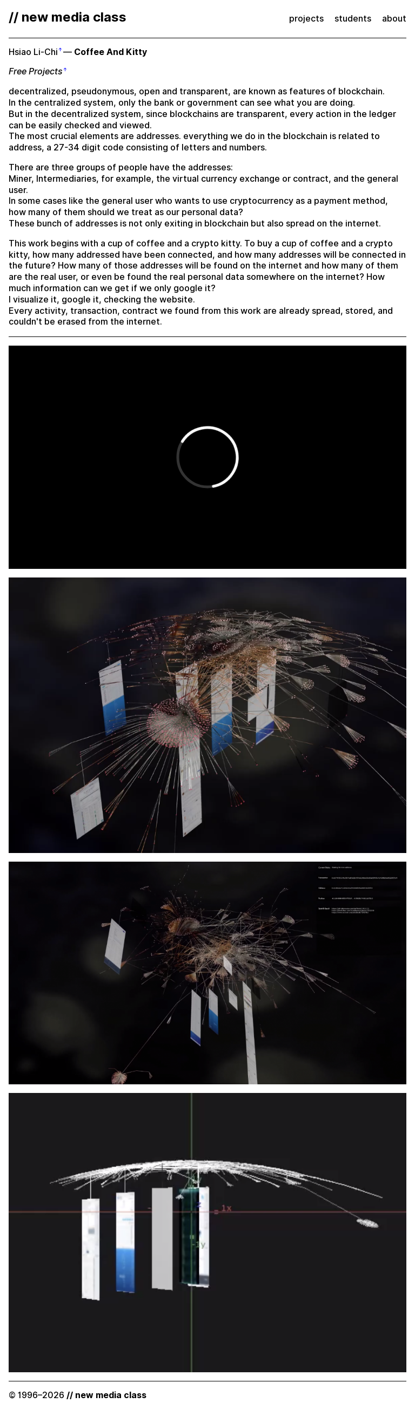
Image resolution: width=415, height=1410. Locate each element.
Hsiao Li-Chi (33, 52)
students (352, 18)
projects (306, 18)
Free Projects (36, 71)
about (394, 18)
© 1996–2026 (77, 1395)
